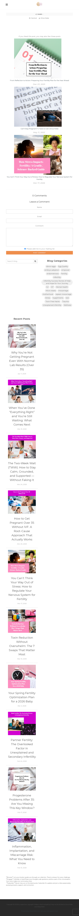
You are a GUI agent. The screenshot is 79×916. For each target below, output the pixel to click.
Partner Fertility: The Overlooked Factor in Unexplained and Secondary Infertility (22, 748)
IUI (47, 287)
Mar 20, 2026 (22, 544)
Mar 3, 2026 (22, 706)
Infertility (57, 277)
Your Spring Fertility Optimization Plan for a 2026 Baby (21, 697)
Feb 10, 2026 (22, 868)
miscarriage (63, 291)
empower (65, 270)
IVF (52, 287)
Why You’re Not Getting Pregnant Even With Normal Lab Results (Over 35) (22, 361)
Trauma (65, 302)
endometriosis (53, 274)
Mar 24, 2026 (22, 484)
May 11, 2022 (39, 132)
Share (39, 14)
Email (39, 216)
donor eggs (51, 266)
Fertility (64, 274)
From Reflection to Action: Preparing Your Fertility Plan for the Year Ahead (39, 80)
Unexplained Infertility (52, 305)
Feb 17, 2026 (21, 812)
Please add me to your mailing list (41, 249)
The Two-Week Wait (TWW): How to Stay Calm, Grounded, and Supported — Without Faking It (22, 472)
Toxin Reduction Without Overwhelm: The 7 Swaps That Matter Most (22, 646)
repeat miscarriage (63, 294)
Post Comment (39, 253)
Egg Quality (63, 266)
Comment (39, 226)
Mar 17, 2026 (39, 183)
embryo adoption (52, 270)
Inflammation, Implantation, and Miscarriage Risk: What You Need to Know (21, 855)
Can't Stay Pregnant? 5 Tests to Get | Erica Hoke (39, 129)
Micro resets (51, 291)
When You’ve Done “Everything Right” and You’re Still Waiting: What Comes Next (22, 416)
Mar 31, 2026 (22, 429)
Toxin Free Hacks (52, 302)
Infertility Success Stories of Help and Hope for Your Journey (57, 282)
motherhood (48, 294)
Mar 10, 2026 (22, 659)
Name (39, 207)
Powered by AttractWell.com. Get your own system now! (39, 911)
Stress (47, 298)
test (67, 298)
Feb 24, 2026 (22, 761)
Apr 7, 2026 (22, 374)
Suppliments (58, 298)
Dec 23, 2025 (39, 84)
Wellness (67, 305)
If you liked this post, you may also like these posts (39, 36)
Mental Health (62, 287)
